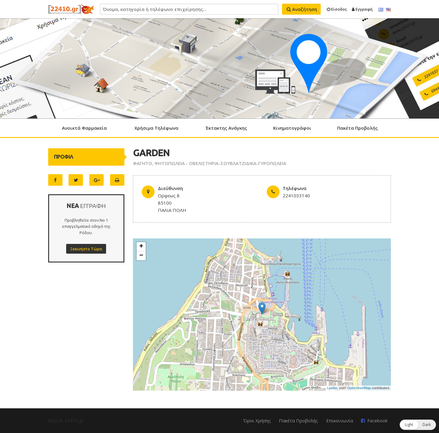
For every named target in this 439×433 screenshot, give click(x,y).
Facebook (377, 420)
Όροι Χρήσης (257, 420)
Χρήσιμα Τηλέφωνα (156, 128)
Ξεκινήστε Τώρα (86, 249)
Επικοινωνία (339, 420)
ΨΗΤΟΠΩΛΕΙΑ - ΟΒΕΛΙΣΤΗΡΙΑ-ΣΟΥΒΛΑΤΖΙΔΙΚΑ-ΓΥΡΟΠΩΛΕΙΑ (220, 163)
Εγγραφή (362, 9)
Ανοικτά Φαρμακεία (84, 128)
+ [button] (141, 246)
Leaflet (332, 388)
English (388, 9)
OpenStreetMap (359, 388)
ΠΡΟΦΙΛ (63, 157)
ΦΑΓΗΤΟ (142, 163)
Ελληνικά (380, 9)
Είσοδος (337, 9)
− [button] (141, 255)
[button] (418, 425)
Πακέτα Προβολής (357, 128)
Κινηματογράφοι (292, 128)
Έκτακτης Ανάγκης (226, 128)
